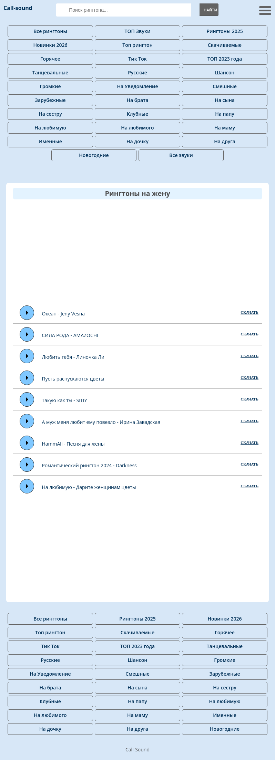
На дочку (137, 141)
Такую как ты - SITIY (64, 400)
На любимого (137, 127)
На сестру (50, 114)
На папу (224, 114)
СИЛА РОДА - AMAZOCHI (70, 335)
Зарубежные (50, 100)
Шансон (225, 72)
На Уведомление (137, 86)
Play (27, 312)
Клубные (137, 114)
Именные (50, 141)
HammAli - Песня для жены (73, 443)
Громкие (50, 86)
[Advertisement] (144, 252)
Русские (137, 72)
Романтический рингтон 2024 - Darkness (89, 465)
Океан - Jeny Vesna (63, 313)
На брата (138, 100)
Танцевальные (50, 72)
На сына (225, 100)
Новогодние (94, 155)
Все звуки (181, 155)
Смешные (224, 86)
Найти (210, 9)
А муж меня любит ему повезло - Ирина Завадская (101, 422)
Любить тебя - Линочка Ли (73, 357)
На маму (224, 127)
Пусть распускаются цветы (73, 378)
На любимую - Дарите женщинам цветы (89, 487)
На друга (224, 141)
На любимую (50, 127)
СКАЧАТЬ (249, 312)
